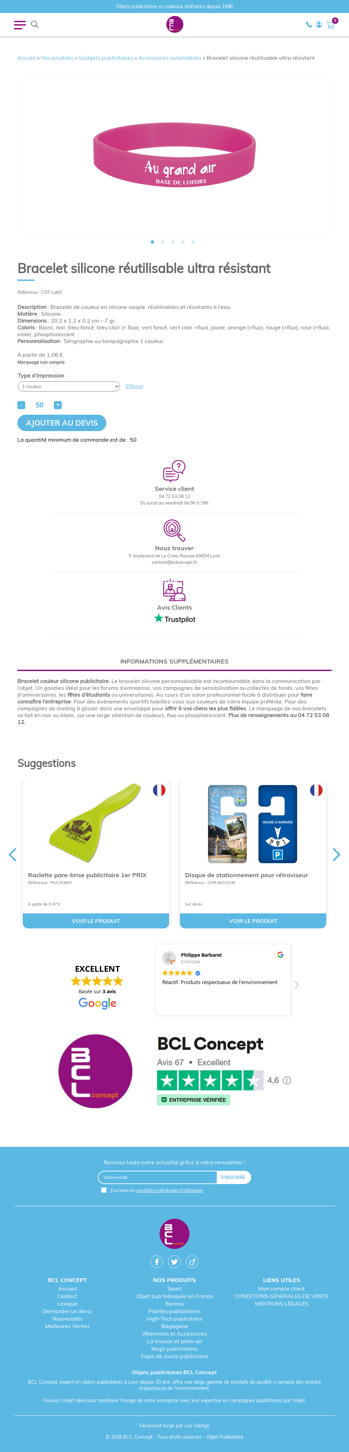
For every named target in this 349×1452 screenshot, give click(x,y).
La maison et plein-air (174, 1341)
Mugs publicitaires (174, 1348)
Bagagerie (174, 1326)
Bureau (174, 1303)
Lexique (67, 1303)
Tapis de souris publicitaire (174, 1356)
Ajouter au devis (62, 423)
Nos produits (57, 57)
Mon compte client (281, 1288)
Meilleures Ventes (67, 1326)
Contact (67, 1296)
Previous (12, 855)
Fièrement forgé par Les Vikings (174, 1426)
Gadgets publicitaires (105, 57)
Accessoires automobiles (169, 57)
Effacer (134, 386)
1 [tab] (152, 242)
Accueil (26, 57)
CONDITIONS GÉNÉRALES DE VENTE (281, 1296)
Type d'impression (41, 375)
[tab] (174, 661)
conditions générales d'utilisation (169, 1190)
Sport (174, 1288)
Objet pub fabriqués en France (174, 1296)
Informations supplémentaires (174, 661)
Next (337, 855)
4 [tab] (183, 242)
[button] (296, 987)
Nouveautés (67, 1318)
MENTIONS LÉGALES (281, 1303)
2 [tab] (162, 242)
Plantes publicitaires (174, 1311)
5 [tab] (193, 242)
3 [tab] (172, 242)
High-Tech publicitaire (174, 1318)
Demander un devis (67, 1311)
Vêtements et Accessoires (174, 1333)
